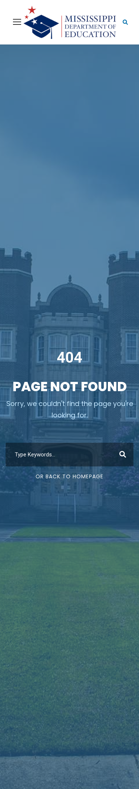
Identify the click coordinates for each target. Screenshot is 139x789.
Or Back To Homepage (69, 476)
